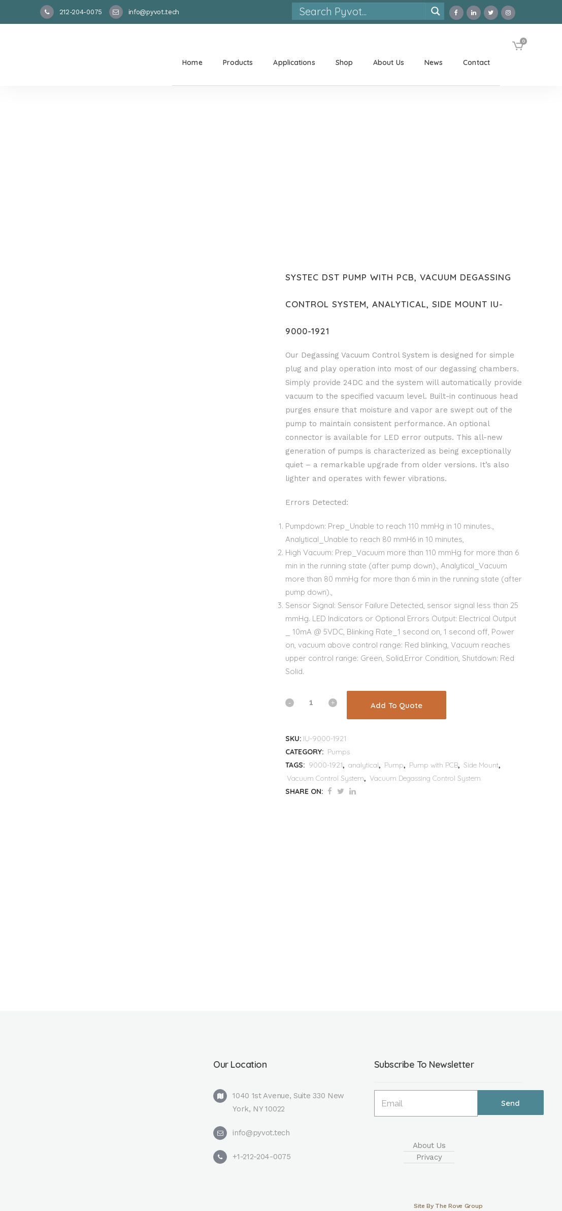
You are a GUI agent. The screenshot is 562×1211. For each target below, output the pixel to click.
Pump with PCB (433, 765)
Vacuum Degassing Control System (425, 778)
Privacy (429, 1157)
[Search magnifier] (435, 11)
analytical (363, 765)
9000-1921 (326, 765)
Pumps (338, 751)
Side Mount (481, 765)
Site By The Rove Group (448, 1205)
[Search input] (362, 11)
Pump (394, 765)
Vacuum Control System (325, 778)
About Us (429, 1145)
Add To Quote (396, 705)
